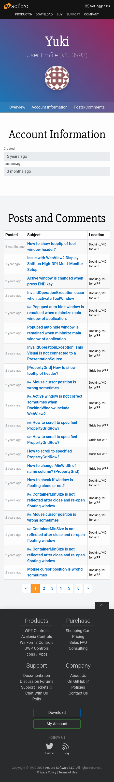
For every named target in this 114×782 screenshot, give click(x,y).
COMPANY (91, 14)
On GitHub (78, 681)
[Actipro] (16, 6)
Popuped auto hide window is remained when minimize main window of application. (55, 313)
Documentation (36, 675)
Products (36, 620)
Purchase (78, 620)
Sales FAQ (78, 642)
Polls (36, 699)
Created (9, 148)
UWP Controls (37, 648)
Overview (17, 107)
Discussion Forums (37, 681)
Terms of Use (67, 772)
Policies (78, 687)
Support (36, 665)
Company (78, 665)
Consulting (78, 648)
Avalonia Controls (36, 636)
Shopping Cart (78, 630)
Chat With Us (36, 693)
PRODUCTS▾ (24, 14)
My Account (57, 723)
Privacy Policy (46, 772)
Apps (43, 654)
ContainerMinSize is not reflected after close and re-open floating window (56, 500)
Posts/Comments (89, 107)
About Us (78, 675)
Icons (30, 654)
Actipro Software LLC (59, 768)
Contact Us (78, 693)
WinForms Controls (37, 642)
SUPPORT (73, 14)
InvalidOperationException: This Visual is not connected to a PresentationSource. (55, 353)
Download (57, 712)
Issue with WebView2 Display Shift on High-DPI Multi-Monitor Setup (55, 264)
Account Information (49, 107)
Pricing (78, 636)
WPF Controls (36, 630)
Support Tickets (36, 687)
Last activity (12, 164)
